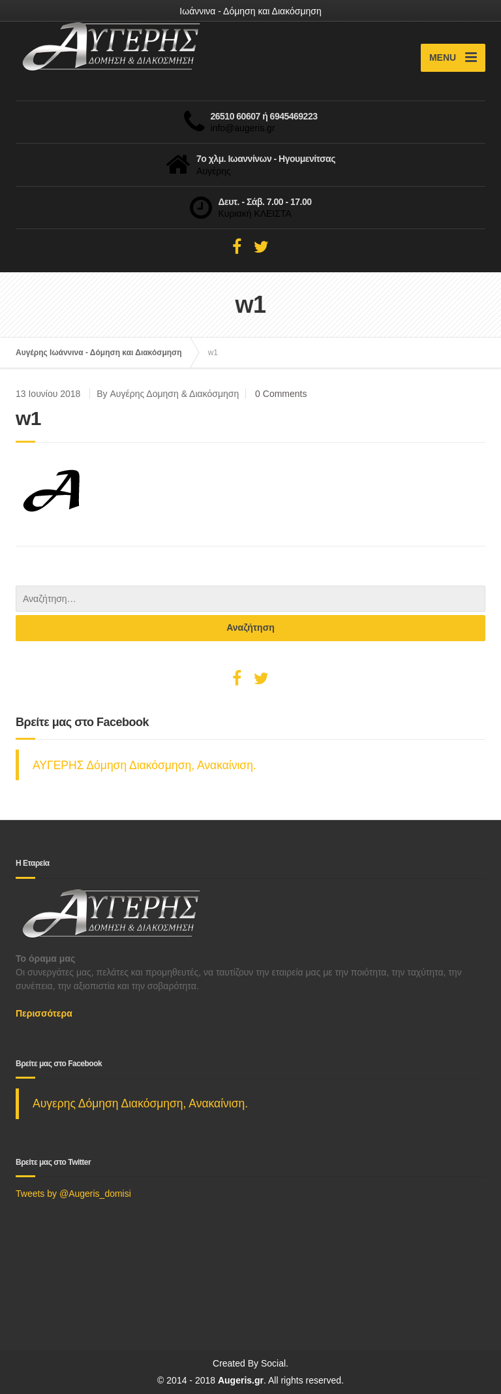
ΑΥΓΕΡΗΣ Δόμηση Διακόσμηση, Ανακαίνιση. (144, 765)
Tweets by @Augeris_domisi (73, 1193)
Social (273, 1363)
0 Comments (281, 393)
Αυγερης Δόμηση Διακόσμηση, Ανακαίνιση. (140, 1103)
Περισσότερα (44, 1013)
